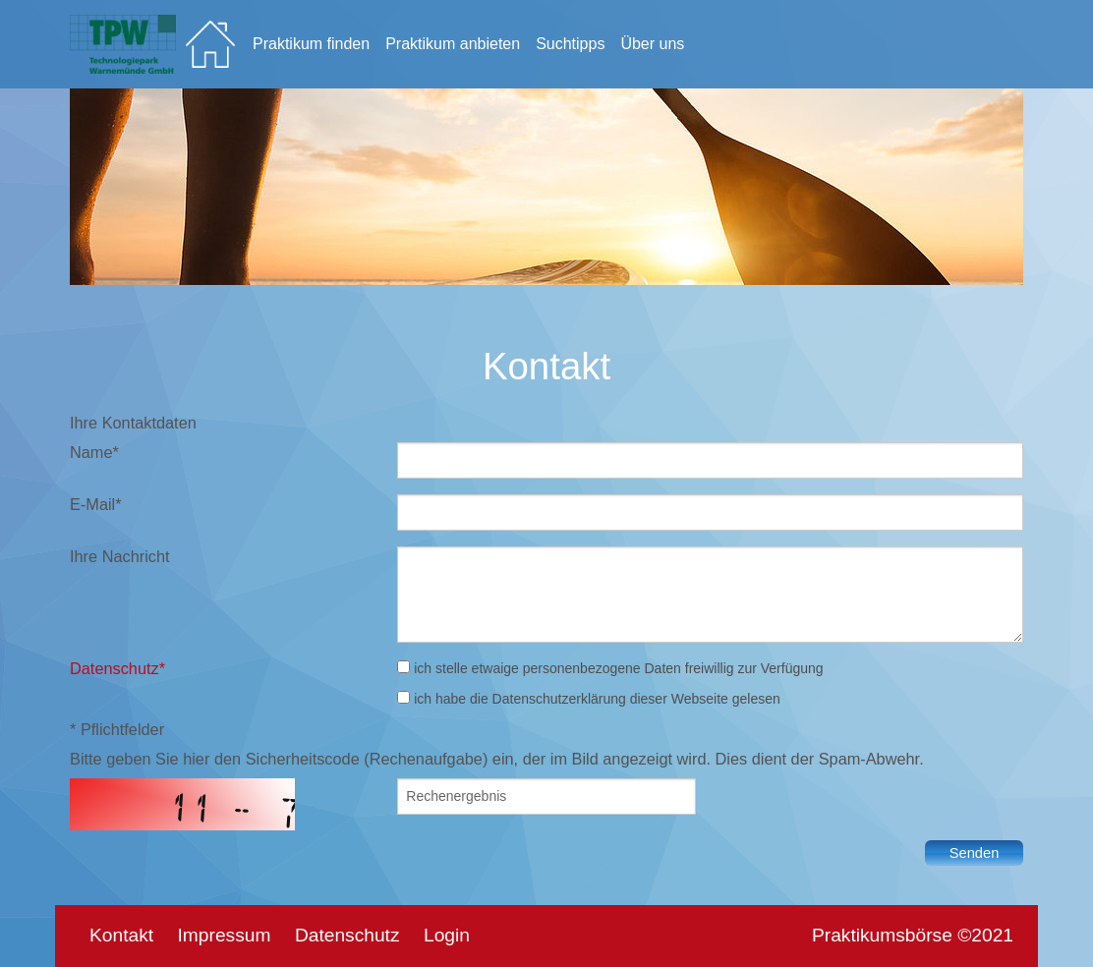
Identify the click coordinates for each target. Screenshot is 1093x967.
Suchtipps (570, 43)
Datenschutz (347, 935)
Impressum (224, 935)
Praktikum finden (311, 43)
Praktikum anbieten (452, 43)
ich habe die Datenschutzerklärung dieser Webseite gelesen (588, 699)
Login (447, 935)
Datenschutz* (117, 668)
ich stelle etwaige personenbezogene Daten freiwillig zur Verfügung (610, 668)
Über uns (652, 43)
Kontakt (121, 935)
